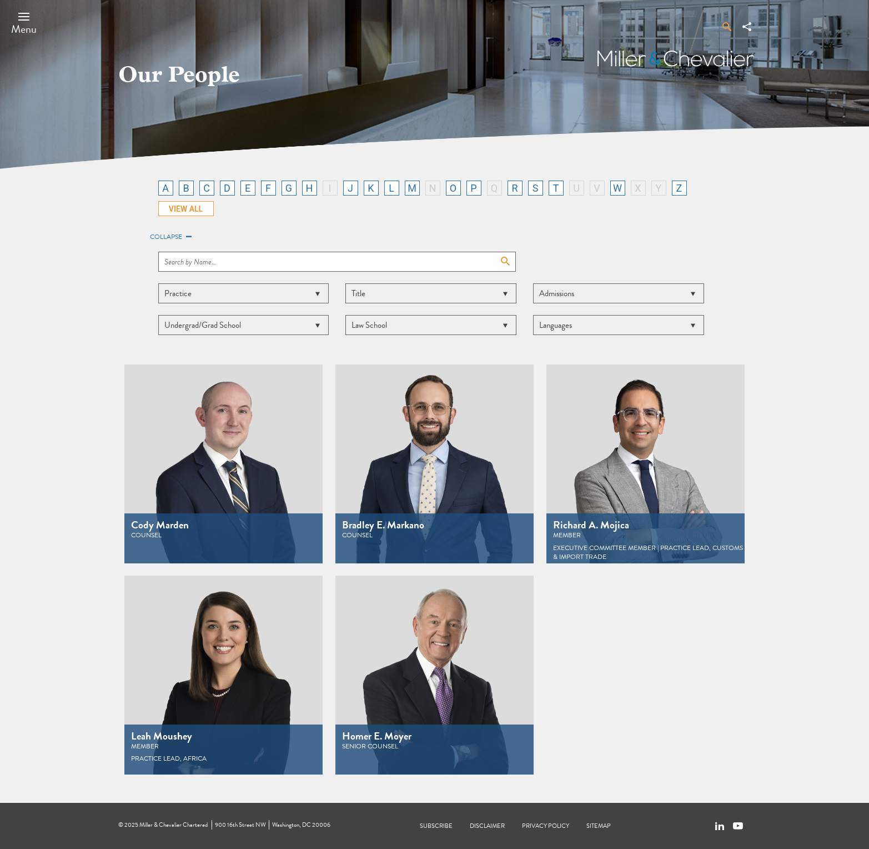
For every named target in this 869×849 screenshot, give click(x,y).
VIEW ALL (186, 208)
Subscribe (436, 826)
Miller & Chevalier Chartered (173, 825)
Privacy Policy (545, 826)
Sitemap (598, 826)
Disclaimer (487, 826)
